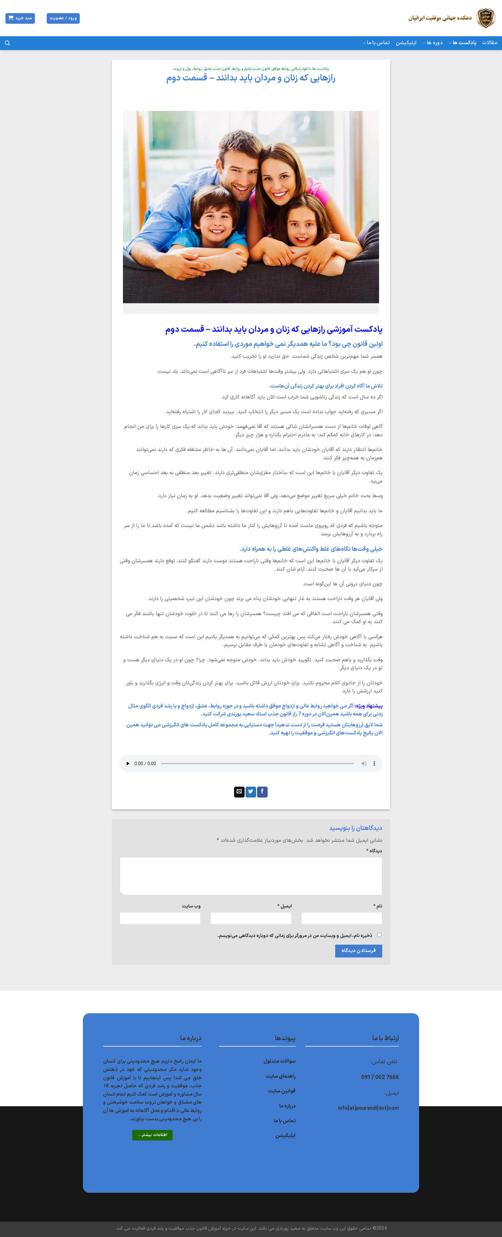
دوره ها (432, 43)
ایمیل (284, 906)
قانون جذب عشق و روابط (251, 69)
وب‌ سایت (191, 906)
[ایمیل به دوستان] (239, 792)
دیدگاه (374, 851)
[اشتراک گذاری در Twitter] (251, 792)
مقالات (489, 43)
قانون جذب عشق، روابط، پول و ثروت (201, 69)
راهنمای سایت (281, 1076)
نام (377, 906)
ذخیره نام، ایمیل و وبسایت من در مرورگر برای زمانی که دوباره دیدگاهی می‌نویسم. (294, 935)
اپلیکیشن (406, 43)
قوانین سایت (282, 1091)
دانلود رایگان (301, 69)
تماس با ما (376, 43)
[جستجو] (7, 43)
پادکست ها (462, 43)
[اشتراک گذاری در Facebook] (262, 792)
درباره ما (287, 1106)
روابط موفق (281, 69)
